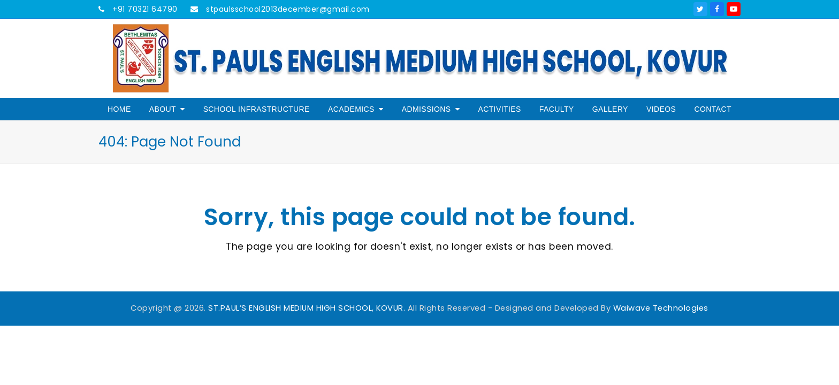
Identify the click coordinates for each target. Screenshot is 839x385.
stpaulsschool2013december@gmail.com (287, 9)
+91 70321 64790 (144, 9)
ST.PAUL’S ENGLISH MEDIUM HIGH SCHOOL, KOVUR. (306, 308)
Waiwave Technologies (660, 308)
